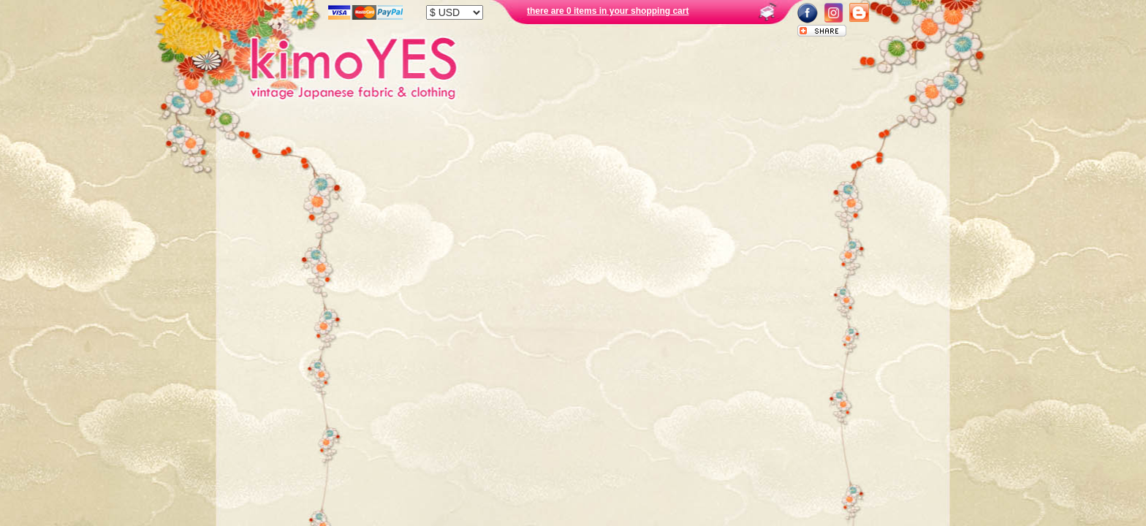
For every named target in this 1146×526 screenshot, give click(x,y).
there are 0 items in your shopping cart (607, 11)
